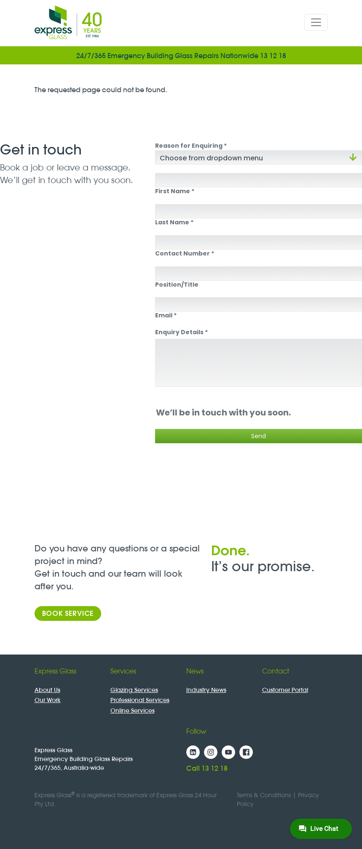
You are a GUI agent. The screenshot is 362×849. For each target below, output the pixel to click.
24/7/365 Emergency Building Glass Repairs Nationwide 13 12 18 (181, 55)
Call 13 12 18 (207, 768)
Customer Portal (285, 690)
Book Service (68, 613)
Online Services (132, 710)
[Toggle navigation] (316, 22)
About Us (47, 690)
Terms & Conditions (264, 795)
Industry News (206, 690)
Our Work (48, 700)
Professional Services (139, 700)
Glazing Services (134, 690)
